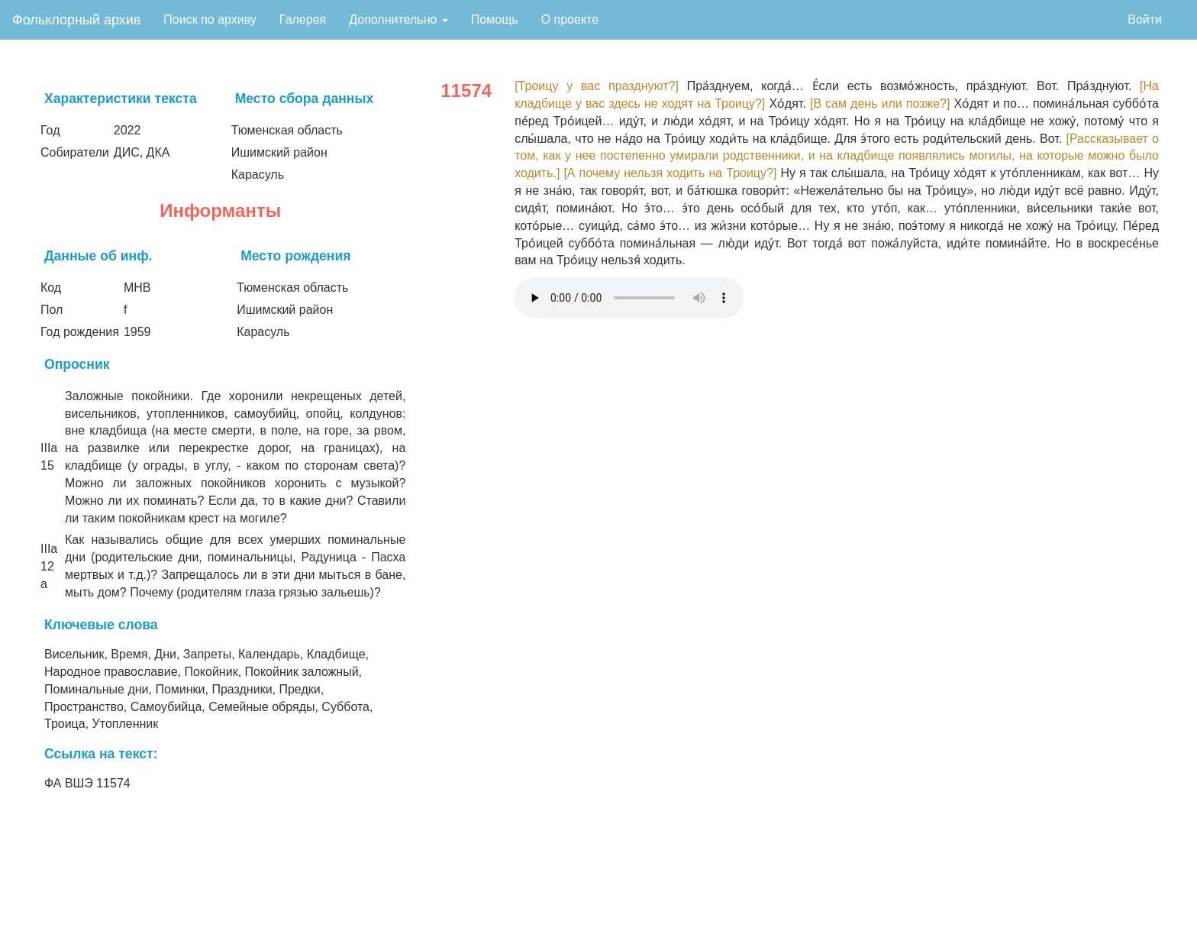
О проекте (569, 19)
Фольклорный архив (76, 19)
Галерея (302, 19)
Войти (1145, 19)
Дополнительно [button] (398, 19)
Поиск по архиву (209, 19)
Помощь (494, 19)
